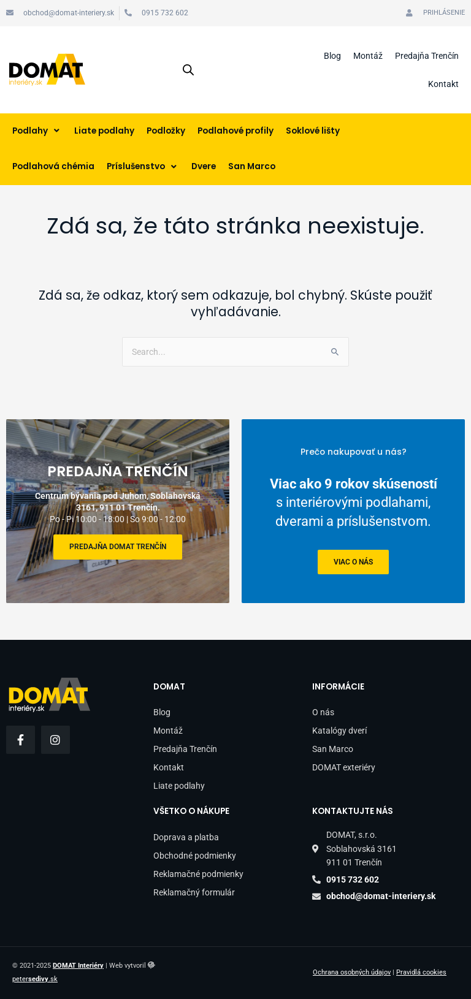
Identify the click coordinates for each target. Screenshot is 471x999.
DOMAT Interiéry (78, 966)
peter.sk (35, 979)
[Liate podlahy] (104, 131)
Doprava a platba (186, 837)
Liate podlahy (179, 786)
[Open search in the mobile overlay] (188, 69)
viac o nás (353, 561)
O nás (323, 712)
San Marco (332, 749)
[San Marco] (251, 167)
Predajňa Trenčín (427, 56)
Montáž (368, 56)
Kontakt (443, 84)
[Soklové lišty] (313, 131)
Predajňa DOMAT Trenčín (117, 546)
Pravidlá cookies (421, 972)
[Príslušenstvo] (143, 167)
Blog (332, 56)
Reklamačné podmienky (198, 874)
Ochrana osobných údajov (352, 972)
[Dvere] (203, 167)
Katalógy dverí (339, 730)
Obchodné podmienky (194, 855)
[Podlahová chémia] (53, 167)
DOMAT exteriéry (343, 767)
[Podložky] (165, 131)
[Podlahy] (37, 131)
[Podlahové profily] (235, 131)
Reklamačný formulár (194, 892)
